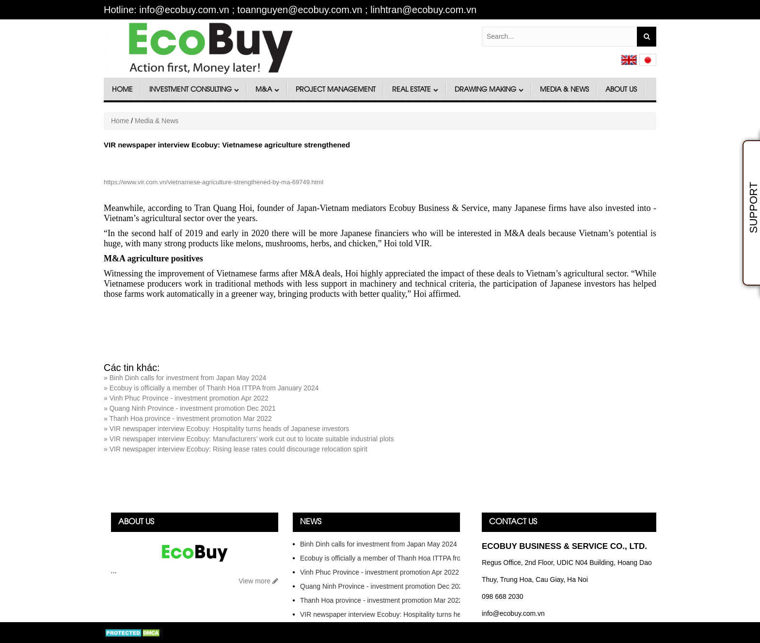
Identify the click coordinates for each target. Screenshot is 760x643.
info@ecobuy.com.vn (513, 613)
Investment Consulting (194, 90)
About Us (621, 90)
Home (122, 90)
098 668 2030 (502, 596)
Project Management (336, 90)
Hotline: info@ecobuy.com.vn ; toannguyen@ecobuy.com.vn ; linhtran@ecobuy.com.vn (290, 10)
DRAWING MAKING (489, 90)
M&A (267, 90)
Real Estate (415, 90)
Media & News (564, 90)
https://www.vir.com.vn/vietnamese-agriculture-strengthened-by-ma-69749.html (213, 182)
